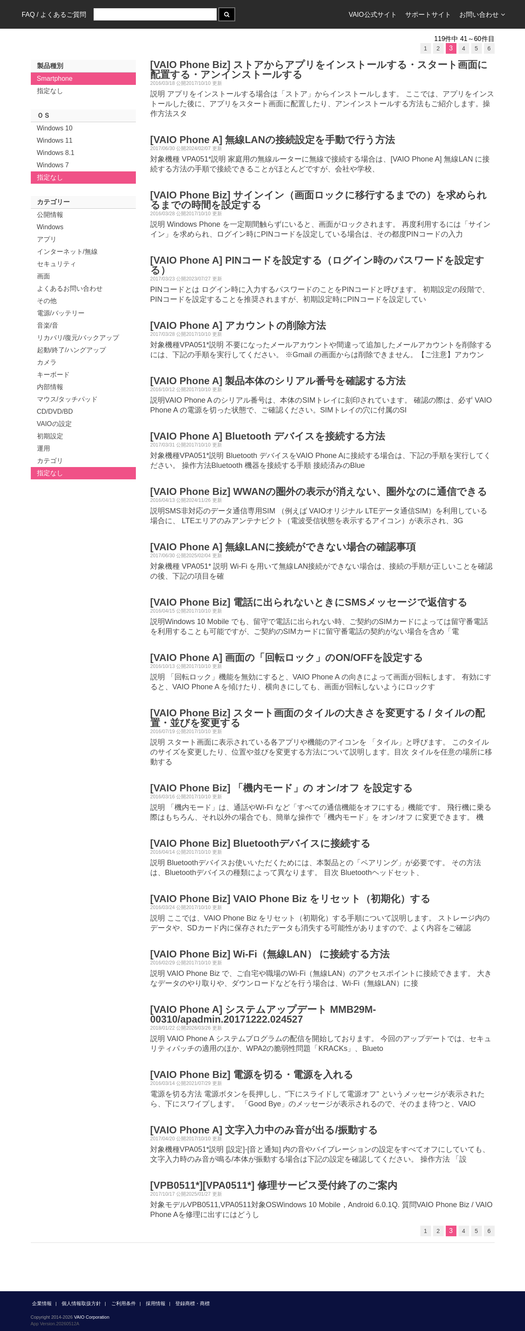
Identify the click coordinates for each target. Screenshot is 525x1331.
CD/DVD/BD (55, 411)
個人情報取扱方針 (81, 1303)
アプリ (47, 239)
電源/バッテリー (61, 313)
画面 (43, 276)
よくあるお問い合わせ (70, 288)
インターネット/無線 (67, 251)
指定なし (50, 90)
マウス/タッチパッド (67, 399)
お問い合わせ (482, 14)
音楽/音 (47, 325)
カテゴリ (50, 460)
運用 (43, 448)
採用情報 (155, 1303)
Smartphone (55, 78)
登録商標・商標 (192, 1303)
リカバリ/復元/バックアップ (78, 337)
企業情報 (42, 1303)
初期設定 (50, 436)
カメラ (47, 362)
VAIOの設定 (54, 423)
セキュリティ (56, 263)
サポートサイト (428, 14)
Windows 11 (55, 140)
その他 (47, 300)
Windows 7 (53, 165)
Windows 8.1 (56, 152)
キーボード (53, 374)
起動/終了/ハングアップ (71, 349)
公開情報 (50, 214)
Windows (50, 226)
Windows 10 (55, 128)
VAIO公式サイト (372, 14)
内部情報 (50, 386)
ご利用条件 (123, 1303)
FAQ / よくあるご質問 (54, 14)
